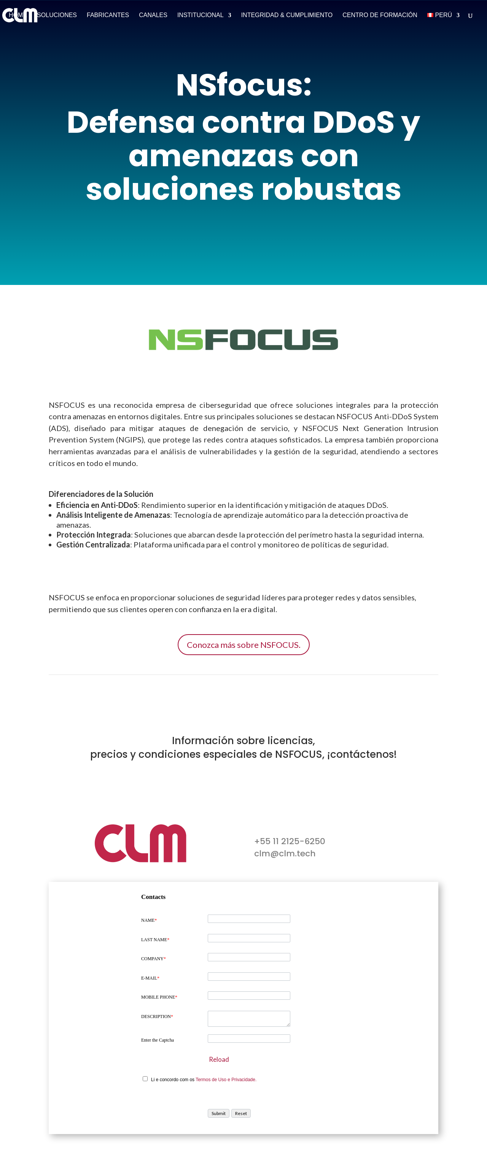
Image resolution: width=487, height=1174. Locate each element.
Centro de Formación (379, 15)
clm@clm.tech (285, 853)
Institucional (200, 15)
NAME (149, 920)
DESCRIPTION (157, 1016)
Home (18, 15)
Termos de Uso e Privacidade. (226, 1079)
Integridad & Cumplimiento (287, 15)
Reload (219, 1059)
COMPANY (153, 958)
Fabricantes (108, 15)
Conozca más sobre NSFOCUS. (244, 644)
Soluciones (57, 15)
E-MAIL (150, 978)
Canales (153, 15)
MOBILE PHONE (159, 997)
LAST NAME (155, 939)
